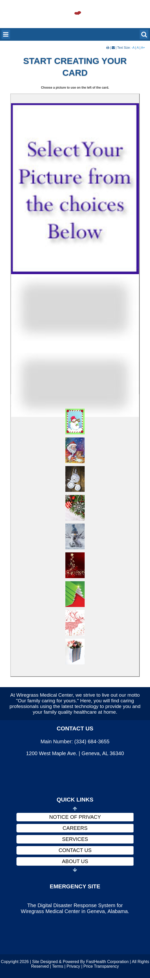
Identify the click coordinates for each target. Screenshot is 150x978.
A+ (143, 47)
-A (132, 47)
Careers (75, 828)
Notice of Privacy (75, 817)
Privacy (73, 966)
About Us (75, 861)
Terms (57, 966)
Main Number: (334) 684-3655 (75, 741)
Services (75, 839)
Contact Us (75, 850)
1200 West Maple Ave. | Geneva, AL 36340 (75, 753)
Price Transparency (101, 966)
